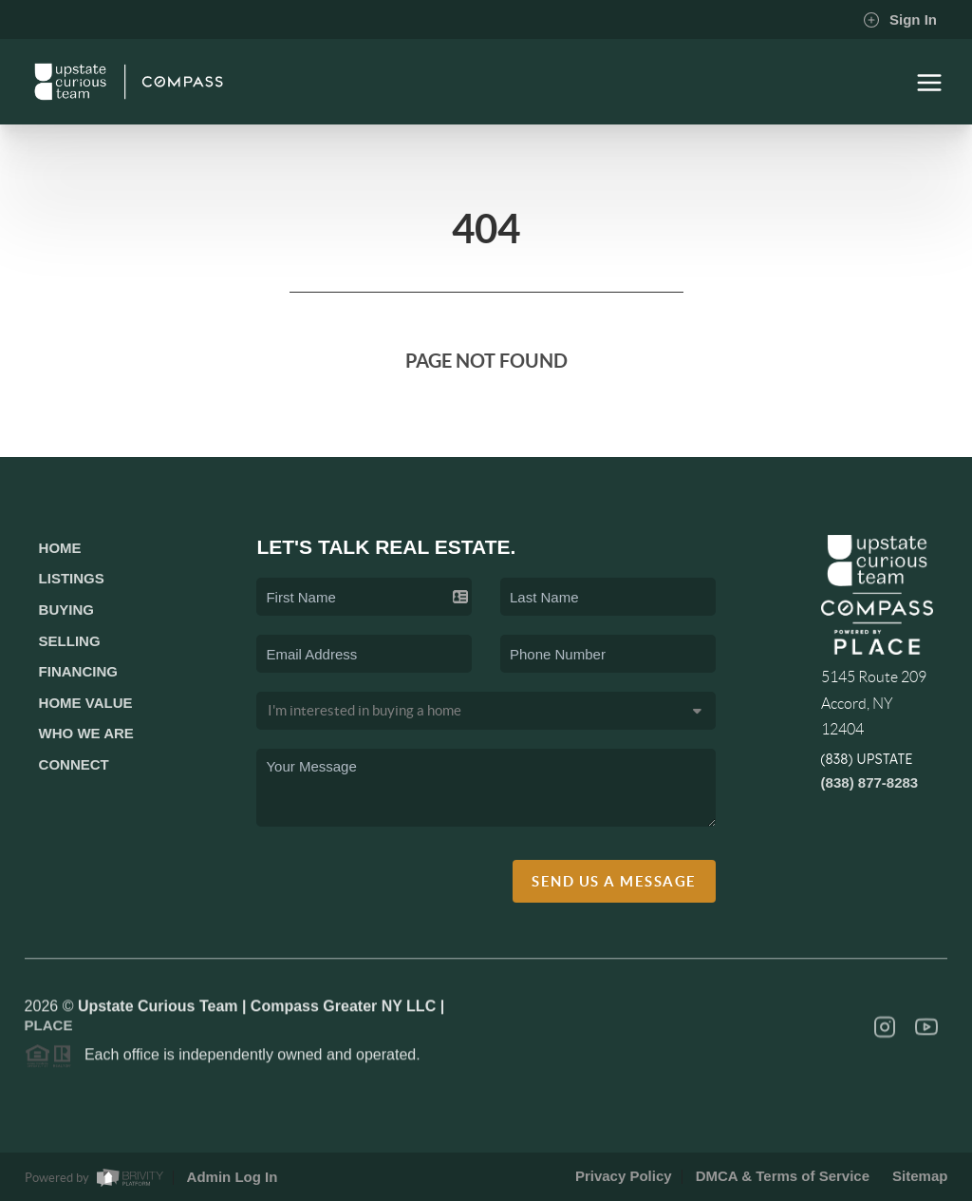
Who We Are (86, 733)
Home (60, 548)
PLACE (49, 1029)
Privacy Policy (623, 1176)
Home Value (86, 703)
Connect (74, 764)
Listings (71, 578)
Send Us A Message (614, 881)
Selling (70, 641)
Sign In (900, 20)
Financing (78, 671)
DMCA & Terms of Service (782, 1176)
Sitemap (919, 1176)
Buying (66, 609)
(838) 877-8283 (870, 782)
